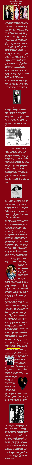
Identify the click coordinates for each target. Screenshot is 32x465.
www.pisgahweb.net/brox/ (13, 348)
